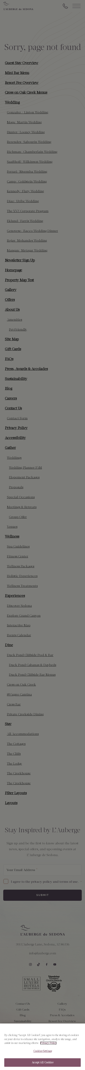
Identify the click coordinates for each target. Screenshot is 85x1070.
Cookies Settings (42, 1052)
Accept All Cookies (42, 1064)
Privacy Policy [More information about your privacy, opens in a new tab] (48, 1044)
